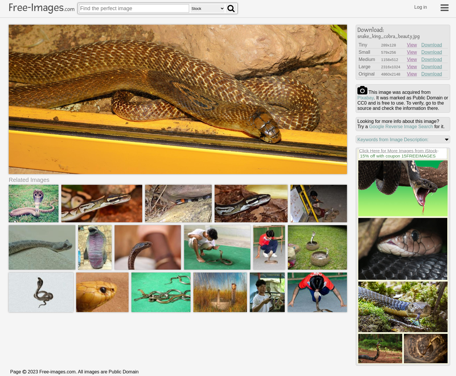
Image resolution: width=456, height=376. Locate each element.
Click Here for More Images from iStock (398, 150)
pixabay (365, 97)
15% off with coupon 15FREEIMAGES (398, 155)
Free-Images (41, 7)
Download (431, 44)
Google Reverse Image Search (401, 126)
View (412, 44)
